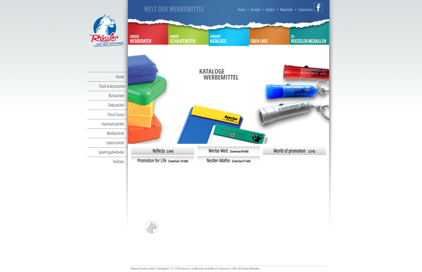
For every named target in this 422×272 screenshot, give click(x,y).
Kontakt (255, 9)
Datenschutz (305, 9)
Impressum (225, 268)
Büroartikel (118, 95)
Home (121, 76)
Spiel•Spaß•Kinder (113, 152)
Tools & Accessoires (113, 86)
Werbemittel (117, 133)
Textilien (120, 161)
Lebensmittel (116, 142)
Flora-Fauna (117, 114)
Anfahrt (270, 9)
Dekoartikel (117, 105)
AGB (234, 268)
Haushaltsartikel (114, 124)
